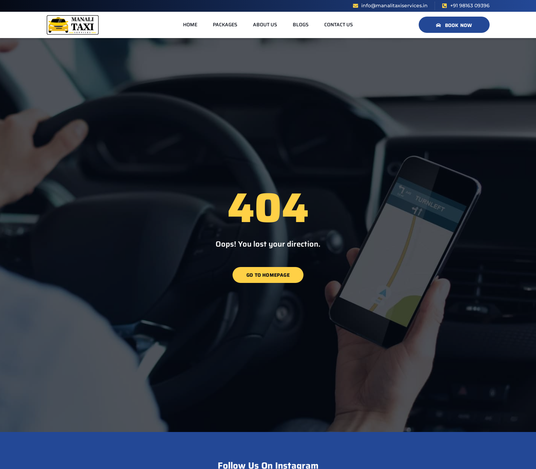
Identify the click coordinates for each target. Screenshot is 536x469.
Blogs (301, 24)
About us (265, 24)
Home (190, 24)
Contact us (338, 24)
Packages (225, 24)
